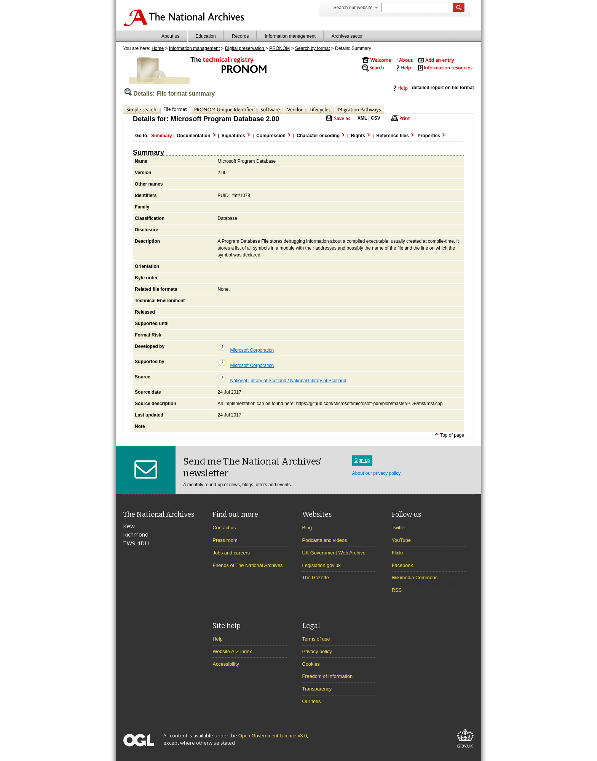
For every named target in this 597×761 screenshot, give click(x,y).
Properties (432, 135)
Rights (361, 135)
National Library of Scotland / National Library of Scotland (282, 380)
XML (362, 118)
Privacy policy (317, 651)
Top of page (449, 435)
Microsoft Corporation (246, 350)
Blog (307, 527)
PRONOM (279, 48)
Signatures (236, 135)
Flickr (397, 553)
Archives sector (347, 36)
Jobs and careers (231, 553)
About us (170, 36)
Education (205, 36)
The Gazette (315, 577)
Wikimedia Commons (414, 577)
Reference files (395, 135)
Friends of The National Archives (247, 565)
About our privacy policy (376, 473)
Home (158, 48)
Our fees (311, 701)
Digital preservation (245, 48)
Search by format (312, 48)
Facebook (402, 565)
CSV (375, 118)
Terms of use (316, 639)
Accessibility (225, 664)
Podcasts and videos (324, 540)
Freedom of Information (327, 676)
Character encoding (321, 135)
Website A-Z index (232, 651)
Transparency (317, 689)
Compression (274, 135)
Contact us (224, 527)
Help (217, 639)
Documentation (197, 135)
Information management (290, 36)
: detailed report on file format (431, 87)
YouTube (401, 540)
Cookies (311, 664)
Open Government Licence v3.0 (272, 736)
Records (240, 36)
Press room (224, 540)
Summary (148, 152)
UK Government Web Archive (334, 553)
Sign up (362, 460)
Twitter (399, 527)
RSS (397, 590)
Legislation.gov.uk (321, 565)
